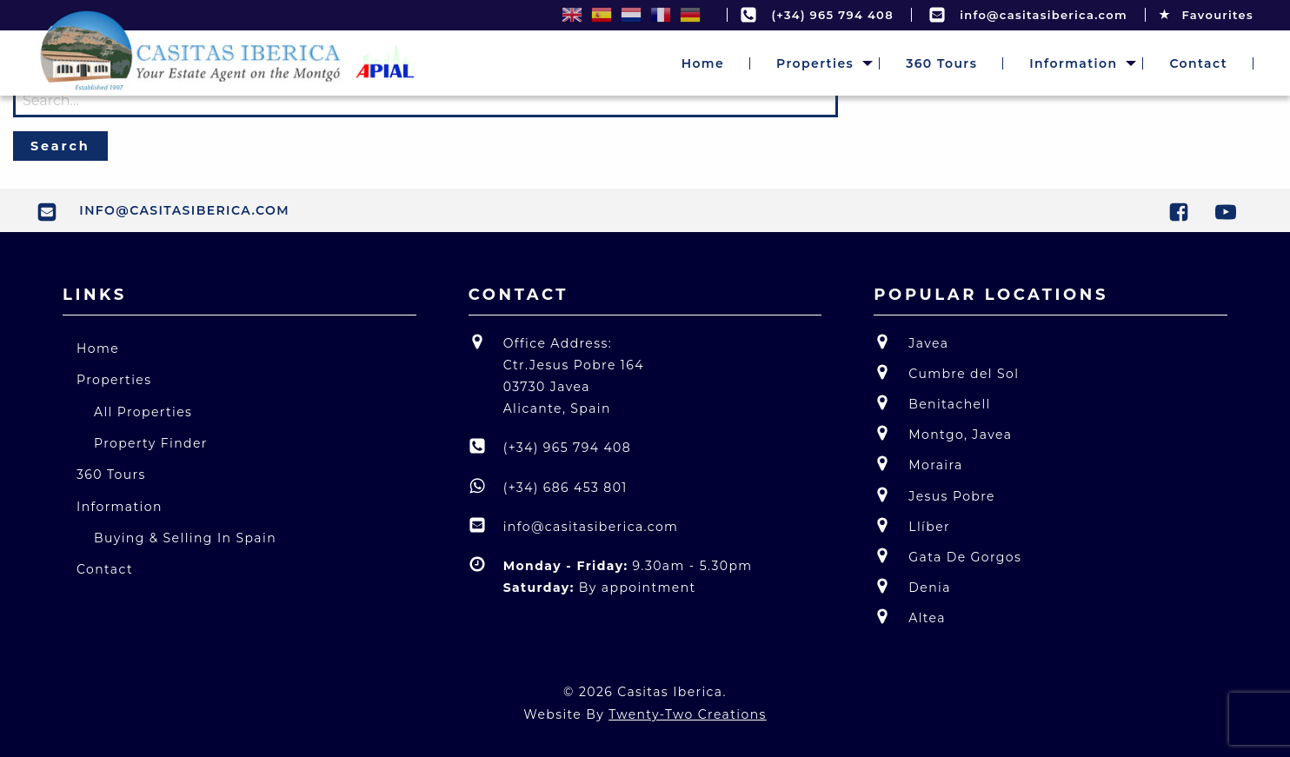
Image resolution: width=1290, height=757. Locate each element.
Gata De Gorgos (947, 556)
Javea (911, 342)
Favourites (1206, 15)
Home (703, 63)
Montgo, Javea (943, 433)
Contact (1198, 63)
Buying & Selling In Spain (185, 538)
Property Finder (151, 443)
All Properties (143, 412)
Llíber (912, 525)
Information (1073, 63)
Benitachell (932, 403)
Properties (815, 63)
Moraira (918, 464)
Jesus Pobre (934, 495)
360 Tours (941, 63)
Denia (912, 586)
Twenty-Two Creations (687, 714)
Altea (910, 617)
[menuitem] (702, 63)
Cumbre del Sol (946, 372)
